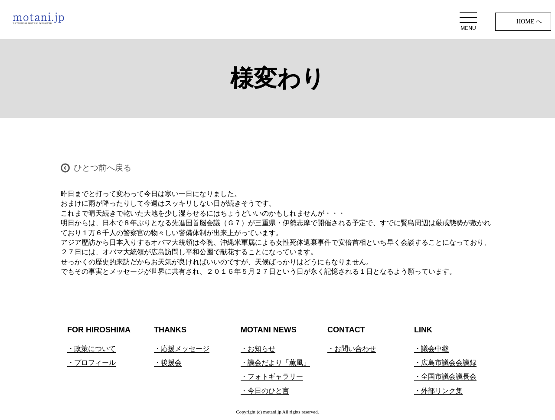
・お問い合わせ (351, 348)
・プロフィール (91, 362)
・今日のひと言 (265, 390)
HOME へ (529, 21)
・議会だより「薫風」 (275, 362)
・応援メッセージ (181, 348)
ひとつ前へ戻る (102, 167)
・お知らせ (258, 348)
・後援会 (168, 362)
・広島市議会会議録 (445, 362)
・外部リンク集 (438, 390)
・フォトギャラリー (272, 376)
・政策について (91, 348)
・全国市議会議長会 (445, 376)
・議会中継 (431, 348)
